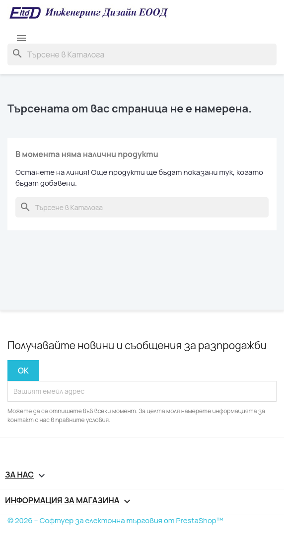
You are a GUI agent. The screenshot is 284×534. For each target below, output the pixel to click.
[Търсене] (142, 54)
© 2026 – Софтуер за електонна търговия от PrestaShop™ (115, 520)
